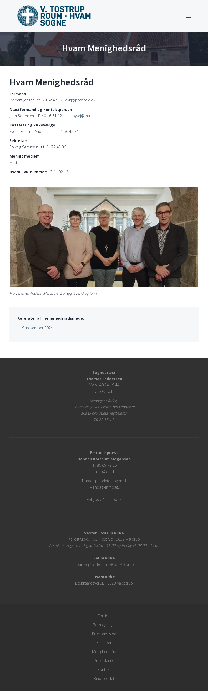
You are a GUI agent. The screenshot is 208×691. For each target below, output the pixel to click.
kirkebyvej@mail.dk (81, 115)
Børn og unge (104, 624)
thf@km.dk (104, 391)
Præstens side (104, 633)
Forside (104, 615)
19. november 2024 (36, 327)
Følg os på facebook (104, 499)
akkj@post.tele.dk (80, 100)
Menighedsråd (104, 651)
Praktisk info (104, 660)
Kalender (104, 642)
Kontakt (104, 669)
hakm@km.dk (104, 471)
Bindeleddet (104, 678)
